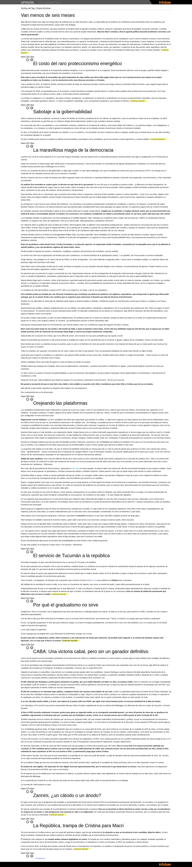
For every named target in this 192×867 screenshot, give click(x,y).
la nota (94, 580)
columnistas (49, 2)
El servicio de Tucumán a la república (71, 555)
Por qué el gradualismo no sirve (65, 604)
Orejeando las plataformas (60, 403)
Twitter (27, 59)
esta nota (75, 468)
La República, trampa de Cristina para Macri (78, 825)
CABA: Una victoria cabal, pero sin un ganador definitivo (90, 651)
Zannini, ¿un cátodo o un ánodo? (67, 795)
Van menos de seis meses (48, 15)
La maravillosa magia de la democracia (73, 150)
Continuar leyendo (138, 101)
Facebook (31, 59)
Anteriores (39, 858)
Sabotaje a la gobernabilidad (62, 111)
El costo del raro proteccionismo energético (77, 63)
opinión (27, 2)
